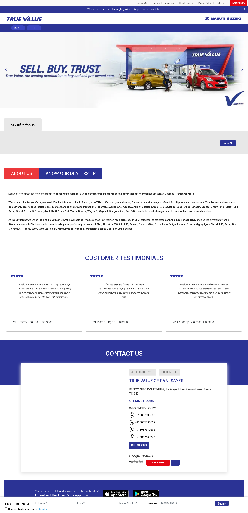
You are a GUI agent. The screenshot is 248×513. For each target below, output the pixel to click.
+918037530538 (142, 437)
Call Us (220, 3)
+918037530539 (142, 415)
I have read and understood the (27, 509)
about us (21, 173)
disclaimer (44, 509)
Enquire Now (238, 3)
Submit (222, 503)
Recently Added (23, 124)
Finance (156, 3)
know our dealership (71, 173)
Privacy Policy (205, 3)
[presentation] (6, 69)
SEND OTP (152, 503)
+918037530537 (142, 422)
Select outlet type (142, 372)
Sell (32, 28)
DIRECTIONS (139, 445)
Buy (16, 28)
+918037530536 (142, 429)
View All (228, 143)
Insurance (169, 3)
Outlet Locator (186, 3)
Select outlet (169, 372)
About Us (142, 3)
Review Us (158, 462)
